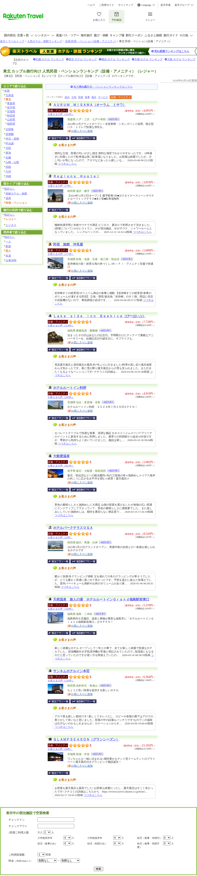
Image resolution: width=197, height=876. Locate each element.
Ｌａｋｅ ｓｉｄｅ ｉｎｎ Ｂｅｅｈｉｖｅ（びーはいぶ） (99, 316)
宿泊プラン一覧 (61, 138)
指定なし (9, 188)
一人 (8, 241)
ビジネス (11, 225)
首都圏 (10, 134)
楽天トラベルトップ (12, 41)
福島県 (11, 123)
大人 (40, 832)
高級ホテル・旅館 (16, 193)
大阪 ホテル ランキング (181, 59)
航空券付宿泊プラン (83, 138)
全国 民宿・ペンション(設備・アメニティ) (90, 41)
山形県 (11, 119)
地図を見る (113, 119)
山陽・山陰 (12, 162)
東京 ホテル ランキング (83, 59)
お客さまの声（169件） (61, 608)
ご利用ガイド (106, 5)
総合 (67, 97)
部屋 (80, 97)
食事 (87, 97)
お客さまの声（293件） (61, 397)
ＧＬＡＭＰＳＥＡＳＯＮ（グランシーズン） (86, 739)
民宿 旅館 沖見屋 (68, 244)
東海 (8, 152)
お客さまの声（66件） (60, 749)
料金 (21, 860)
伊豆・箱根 (12, 138)
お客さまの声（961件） (61, 465)
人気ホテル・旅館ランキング (44, 41)
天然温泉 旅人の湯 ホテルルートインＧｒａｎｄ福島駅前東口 (101, 599)
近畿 (8, 157)
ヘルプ (91, 5)
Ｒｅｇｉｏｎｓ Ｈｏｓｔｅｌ (76, 176)
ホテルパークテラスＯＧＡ (73, 528)
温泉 (8, 198)
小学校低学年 (94, 838)
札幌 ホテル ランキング (50, 59)
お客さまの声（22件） (60, 537)
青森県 (11, 103)
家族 (8, 246)
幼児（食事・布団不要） (148, 845)
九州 (8, 171)
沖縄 (8, 176)
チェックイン (17, 819)
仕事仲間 (11, 260)
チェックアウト (18, 826)
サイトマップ (125, 5)
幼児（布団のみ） (97, 843)
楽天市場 (165, 5)
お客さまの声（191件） (61, 114)
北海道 (10, 95)
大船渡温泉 (61, 456)
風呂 (93, 97)
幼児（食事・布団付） (149, 838)
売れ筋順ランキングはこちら (171, 51)
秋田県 (11, 115)
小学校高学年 (45, 838)
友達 (8, 255)
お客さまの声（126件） (61, 680)
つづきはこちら (67, 163)
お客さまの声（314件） (61, 325)
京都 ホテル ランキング (148, 59)
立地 (73, 97)
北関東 (10, 129)
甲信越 (10, 143)
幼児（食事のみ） (47, 843)
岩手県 (11, 107)
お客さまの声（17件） (60, 185)
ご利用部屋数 (17, 854)
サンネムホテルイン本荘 (71, 671)
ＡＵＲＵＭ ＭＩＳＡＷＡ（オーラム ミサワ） (89, 105)
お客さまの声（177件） (61, 254)
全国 (7, 90)
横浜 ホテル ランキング (115, 59)
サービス (103, 97)
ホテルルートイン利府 (69, 387)
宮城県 (11, 111)
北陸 (8, 148)
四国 (8, 166)
